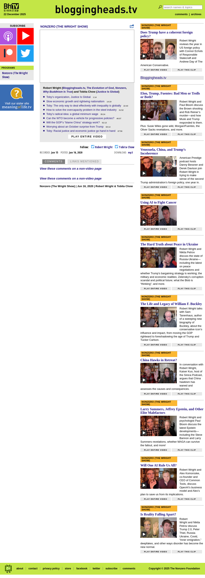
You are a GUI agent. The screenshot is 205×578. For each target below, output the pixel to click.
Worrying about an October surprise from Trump (75, 126)
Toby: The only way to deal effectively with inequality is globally (84, 105)
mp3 (130, 152)
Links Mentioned (84, 161)
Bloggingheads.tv (74, 87)
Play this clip (187, 70)
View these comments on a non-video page (71, 168)
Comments (54, 161)
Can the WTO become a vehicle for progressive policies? (80, 118)
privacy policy (51, 568)
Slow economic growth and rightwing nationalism (75, 101)
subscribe (111, 568)
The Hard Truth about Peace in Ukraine (169, 244)
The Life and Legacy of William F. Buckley (171, 304)
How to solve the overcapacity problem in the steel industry (81, 109)
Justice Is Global (107, 91)
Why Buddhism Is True (57, 91)
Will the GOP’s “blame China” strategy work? (73, 122)
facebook (81, 568)
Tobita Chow (124, 147)
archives (196, 14)
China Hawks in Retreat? (158, 360)
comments (181, 14)
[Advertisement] (17, 179)
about (19, 568)
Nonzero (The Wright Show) (64, 26)
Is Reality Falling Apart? (158, 514)
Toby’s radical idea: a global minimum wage (72, 114)
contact (32, 568)
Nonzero (120, 87)
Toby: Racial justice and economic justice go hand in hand (81, 130)
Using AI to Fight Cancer (158, 202)
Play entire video (87, 136)
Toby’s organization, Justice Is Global (68, 97)
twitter (96, 568)
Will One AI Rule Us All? (158, 465)
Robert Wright (102, 147)
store (68, 568)
